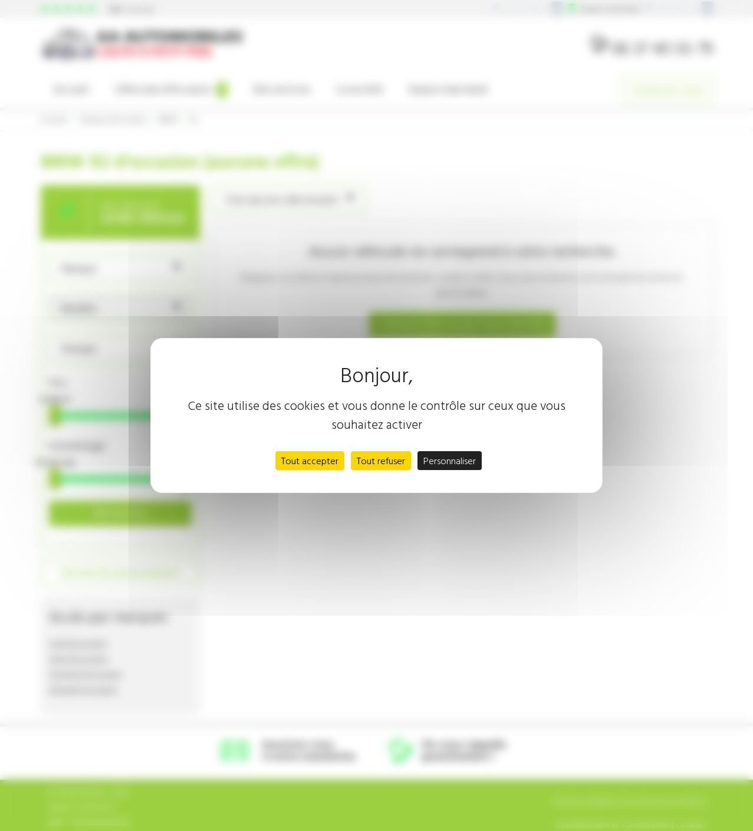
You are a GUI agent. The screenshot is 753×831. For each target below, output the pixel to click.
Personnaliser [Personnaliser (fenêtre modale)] (449, 461)
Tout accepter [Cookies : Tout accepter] (309, 461)
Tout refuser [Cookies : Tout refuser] (381, 461)
